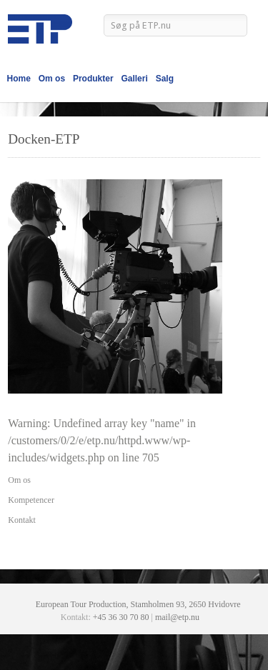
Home (19, 79)
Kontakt (22, 520)
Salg (165, 79)
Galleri (134, 79)
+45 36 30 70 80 (121, 617)
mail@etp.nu (177, 617)
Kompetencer (31, 500)
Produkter (93, 79)
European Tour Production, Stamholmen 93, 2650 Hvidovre (138, 604)
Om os (52, 79)
